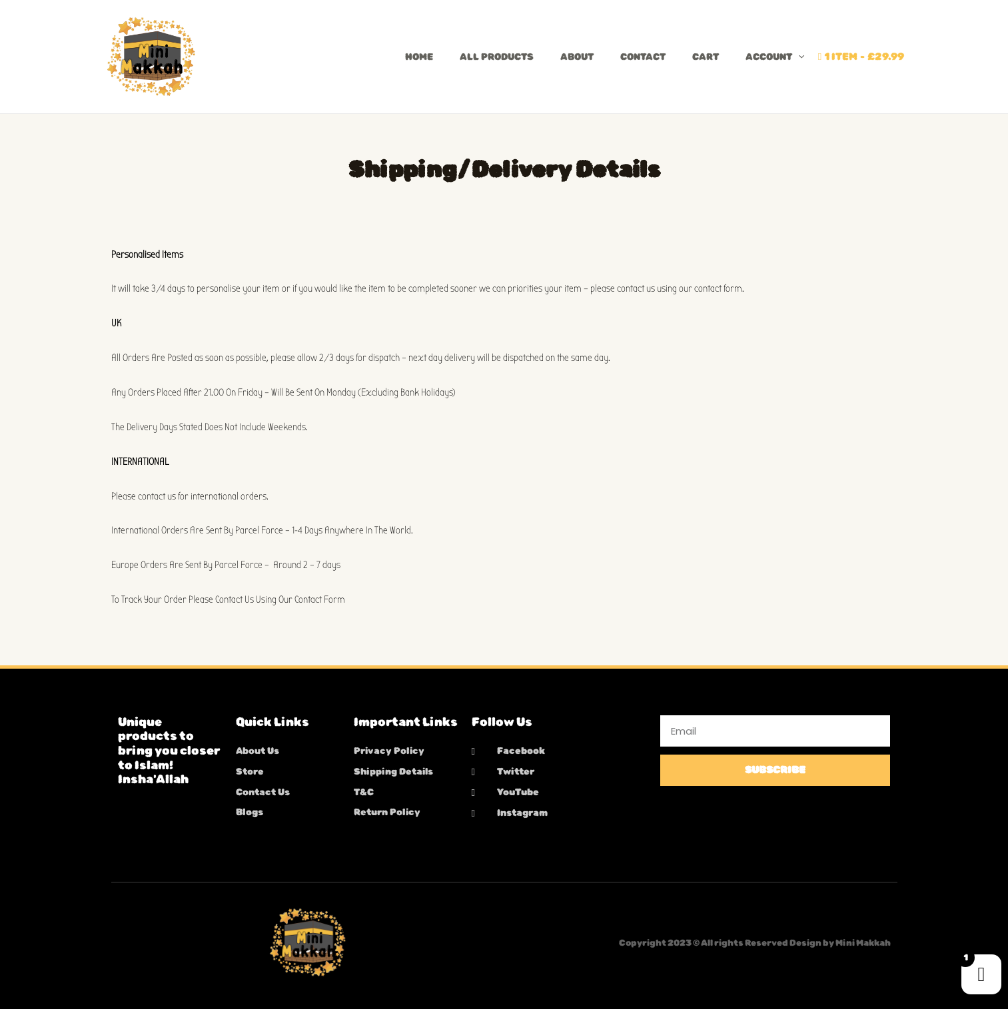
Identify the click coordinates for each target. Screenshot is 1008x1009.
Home (419, 57)
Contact (643, 57)
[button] (798, 57)
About (577, 57)
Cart (705, 57)
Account (775, 57)
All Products (497, 57)
